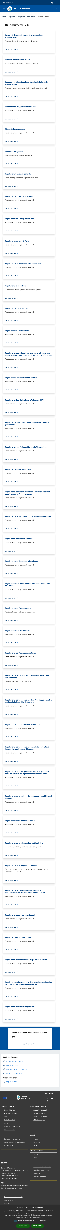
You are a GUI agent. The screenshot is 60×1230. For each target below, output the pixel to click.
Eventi (35, 1157)
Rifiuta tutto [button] (37, 1226)
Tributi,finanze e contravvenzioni (14, 1142)
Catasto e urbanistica (40, 1116)
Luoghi (35, 1154)
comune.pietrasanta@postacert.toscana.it (14, 1185)
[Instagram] (47, 1101)
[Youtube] (52, 1098)
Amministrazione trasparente (13, 1197)
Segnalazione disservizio (41, 1170)
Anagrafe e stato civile (40, 1110)
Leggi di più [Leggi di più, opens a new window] (40, 1217)
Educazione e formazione (12, 1139)
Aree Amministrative (10, 1113)
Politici (6, 1123)
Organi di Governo (9, 1110)
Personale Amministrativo (12, 1126)
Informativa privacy (10, 1200)
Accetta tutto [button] (23, 1226)
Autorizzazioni (8, 1145)
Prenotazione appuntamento (42, 1167)
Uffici (5, 1116)
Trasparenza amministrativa (26, 17)
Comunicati (37, 1142)
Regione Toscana (8, 2)
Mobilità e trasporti (39, 1120)
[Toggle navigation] (4, 8)
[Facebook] (47, 1098)
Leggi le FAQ (37, 1173)
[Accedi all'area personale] (52, 2)
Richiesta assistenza (39, 1177)
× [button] (58, 1207)
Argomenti (12, 17)
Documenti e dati (9, 1130)
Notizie (35, 1139)
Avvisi (35, 1146)
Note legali (7, 1203)
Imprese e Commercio (40, 1113)
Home (4, 17)
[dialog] (30, 1217)
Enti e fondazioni (9, 1120)
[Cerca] (56, 9)
